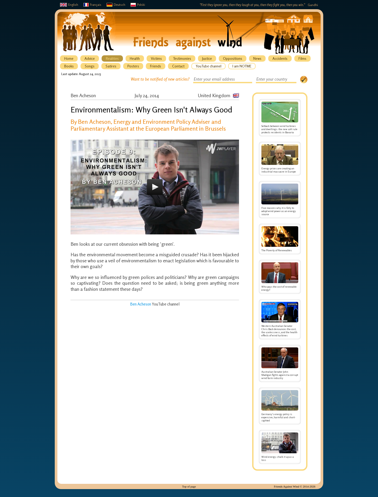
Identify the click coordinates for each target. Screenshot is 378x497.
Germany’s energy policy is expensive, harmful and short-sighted (279, 406)
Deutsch (116, 5)
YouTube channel (208, 66)
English (69, 5)
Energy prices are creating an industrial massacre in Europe (279, 158)
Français (92, 5)
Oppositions (232, 58)
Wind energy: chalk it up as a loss (279, 446)
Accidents (279, 58)
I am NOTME (241, 66)
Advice (89, 58)
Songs (90, 66)
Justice (207, 58)
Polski (138, 5)
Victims (156, 58)
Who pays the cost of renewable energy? (279, 276)
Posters (133, 66)
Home (68, 58)
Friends (155, 66)
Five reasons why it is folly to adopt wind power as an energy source (279, 200)
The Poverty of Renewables (279, 239)
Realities (112, 58)
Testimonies (182, 58)
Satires (111, 66)
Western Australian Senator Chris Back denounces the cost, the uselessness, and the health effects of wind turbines (279, 319)
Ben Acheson (140, 304)
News (257, 58)
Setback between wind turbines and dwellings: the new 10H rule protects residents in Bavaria (279, 118)
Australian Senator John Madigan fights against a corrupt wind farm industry (279, 363)
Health (135, 58)
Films (302, 58)
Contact (178, 66)
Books (69, 66)
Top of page (189, 486)
